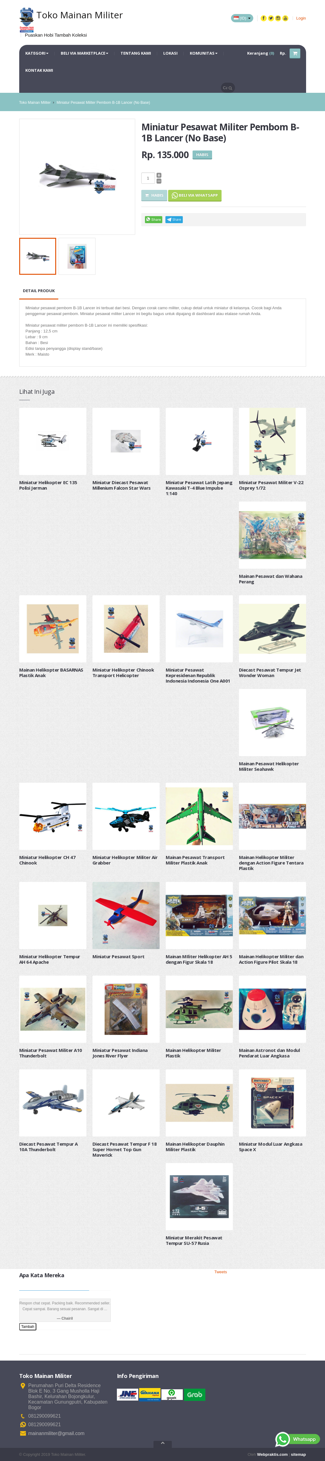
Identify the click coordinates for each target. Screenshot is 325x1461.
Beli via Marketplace (84, 53)
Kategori (37, 53)
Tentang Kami (136, 53)
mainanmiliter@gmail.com (56, 1433)
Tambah (27, 1327)
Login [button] (301, 18)
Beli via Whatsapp (195, 195)
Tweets (221, 1272)
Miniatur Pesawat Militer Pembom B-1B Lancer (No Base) (103, 102)
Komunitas (204, 53)
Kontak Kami (39, 70)
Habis (154, 195)
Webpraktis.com (272, 1454)
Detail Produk (39, 290)
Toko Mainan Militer (35, 102)
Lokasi (170, 53)
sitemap (298, 1454)
